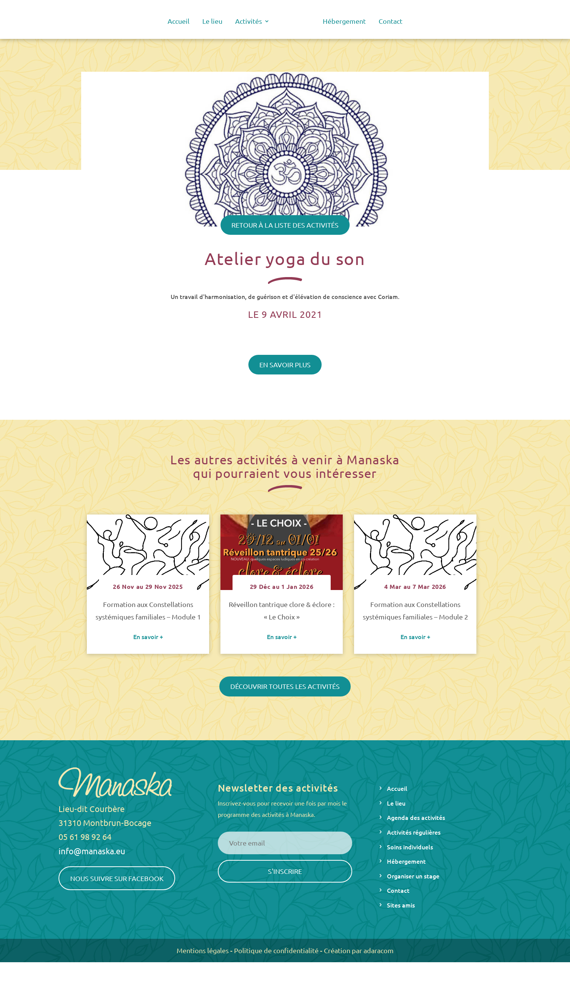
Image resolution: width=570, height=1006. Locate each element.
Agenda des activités (416, 861)
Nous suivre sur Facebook (116, 922)
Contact (390, 21)
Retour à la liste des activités (285, 225)
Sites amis (401, 948)
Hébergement (344, 21)
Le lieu (212, 21)
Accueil (178, 21)
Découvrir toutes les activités (285, 730)
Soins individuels (410, 890)
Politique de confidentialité (276, 994)
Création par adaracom (359, 994)
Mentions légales (203, 994)
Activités (248, 21)
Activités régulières (414, 876)
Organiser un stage (413, 919)
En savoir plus (285, 364)
